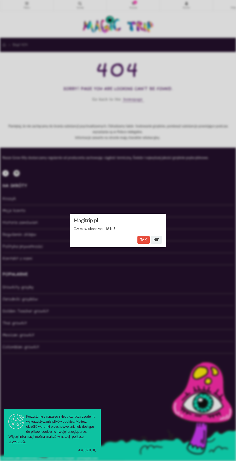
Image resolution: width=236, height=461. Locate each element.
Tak (143, 240)
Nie (156, 240)
